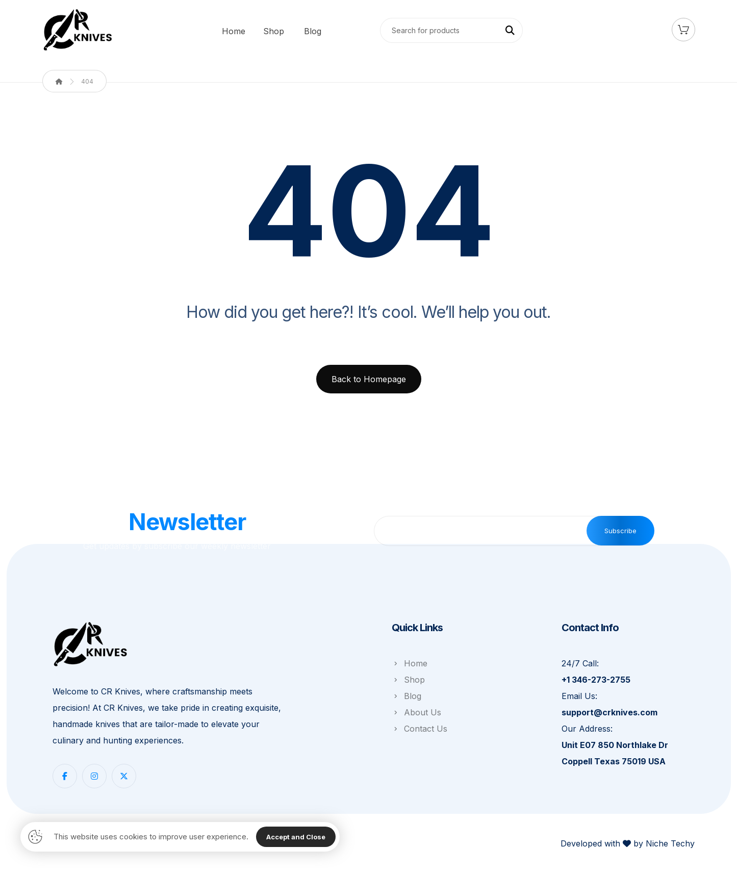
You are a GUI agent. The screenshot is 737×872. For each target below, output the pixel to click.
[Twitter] (124, 776)
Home (409, 663)
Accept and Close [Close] (295, 837)
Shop (408, 680)
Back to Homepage (369, 379)
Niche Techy (670, 843)
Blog (406, 696)
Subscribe (620, 531)
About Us (416, 712)
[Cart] (683, 28)
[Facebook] (65, 776)
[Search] (510, 30)
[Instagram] (94, 776)
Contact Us (419, 729)
